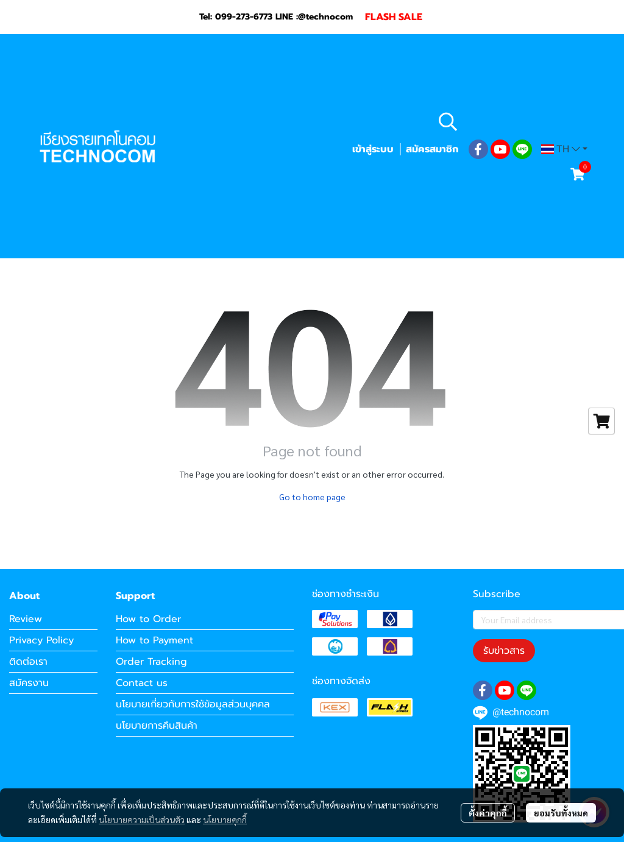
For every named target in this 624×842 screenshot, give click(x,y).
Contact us (142, 683)
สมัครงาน (29, 683)
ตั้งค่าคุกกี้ (488, 812)
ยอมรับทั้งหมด (561, 812)
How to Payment (154, 640)
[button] (511, 121)
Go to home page (312, 496)
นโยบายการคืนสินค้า (156, 725)
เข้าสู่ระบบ (373, 149)
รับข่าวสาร (504, 650)
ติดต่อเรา (28, 661)
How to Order (148, 619)
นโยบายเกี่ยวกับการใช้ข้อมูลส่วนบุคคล (193, 704)
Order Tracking (151, 661)
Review (25, 619)
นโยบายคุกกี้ (225, 819)
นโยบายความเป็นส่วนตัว (142, 819)
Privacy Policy (41, 640)
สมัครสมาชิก (432, 149)
